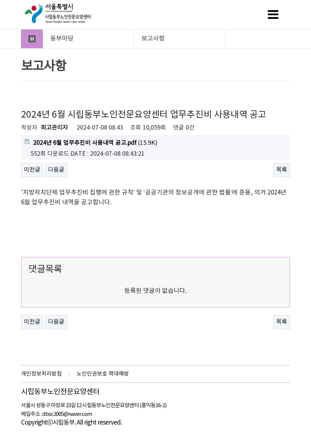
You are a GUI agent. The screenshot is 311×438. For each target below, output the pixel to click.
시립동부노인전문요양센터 (60, 392)
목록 (281, 170)
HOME (32, 38)
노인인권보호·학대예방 (103, 374)
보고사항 (179, 38)
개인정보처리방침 (41, 374)
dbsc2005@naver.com (67, 414)
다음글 (56, 170)
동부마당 (88, 38)
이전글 (32, 170)
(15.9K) (91, 142)
